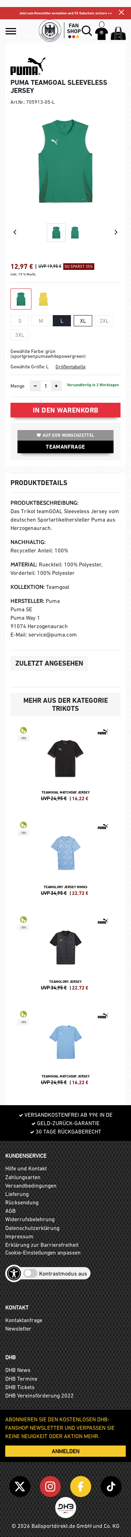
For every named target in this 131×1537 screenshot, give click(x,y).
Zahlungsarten (23, 1177)
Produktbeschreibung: (44, 502)
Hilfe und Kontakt (26, 1168)
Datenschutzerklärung (32, 1228)
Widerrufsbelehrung (29, 1219)
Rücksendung (21, 1202)
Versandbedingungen (31, 1185)
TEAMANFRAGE (65, 446)
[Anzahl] (46, 386)
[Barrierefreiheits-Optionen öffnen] (14, 1273)
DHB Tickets (20, 1387)
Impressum (19, 1236)
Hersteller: (27, 601)
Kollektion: (27, 587)
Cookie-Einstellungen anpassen (43, 1252)
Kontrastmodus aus (63, 1273)
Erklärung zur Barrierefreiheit (42, 1245)
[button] (10, 31)
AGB (10, 1211)
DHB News (17, 1370)
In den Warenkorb (66, 410)
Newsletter (18, 1328)
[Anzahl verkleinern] (35, 386)
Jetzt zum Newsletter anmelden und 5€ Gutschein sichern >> (65, 13)
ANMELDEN (65, 1451)
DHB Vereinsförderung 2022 (39, 1395)
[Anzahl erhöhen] (56, 386)
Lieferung (17, 1194)
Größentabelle (71, 366)
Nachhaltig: (28, 542)
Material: (23, 564)
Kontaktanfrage (23, 1320)
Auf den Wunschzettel (65, 435)
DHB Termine (21, 1378)
